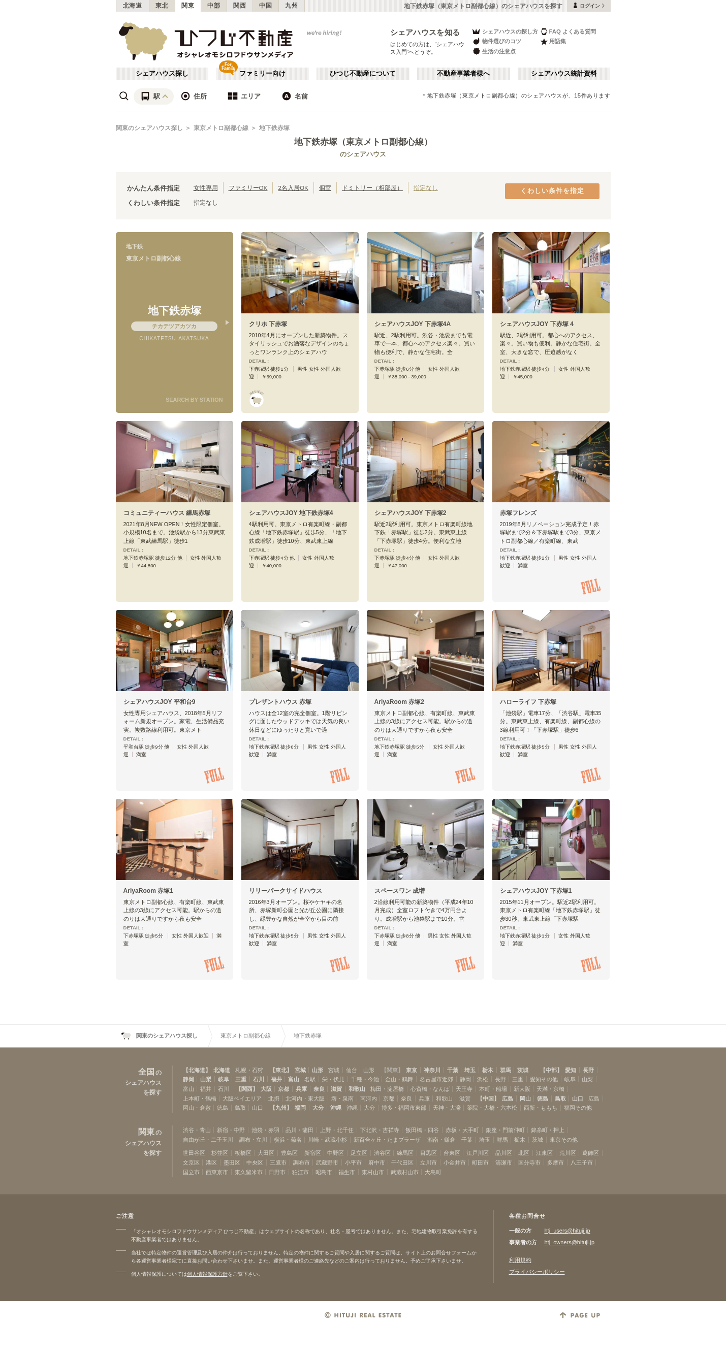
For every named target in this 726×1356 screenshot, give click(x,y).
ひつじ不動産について (363, 73)
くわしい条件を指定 (552, 191)
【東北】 (281, 1070)
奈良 (319, 1089)
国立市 (191, 1172)
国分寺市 (529, 1162)
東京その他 (564, 1140)
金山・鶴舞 (399, 1079)
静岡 (188, 1079)
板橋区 (243, 1153)
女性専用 (206, 187)
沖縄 (335, 1108)
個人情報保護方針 (207, 1274)
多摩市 (555, 1162)
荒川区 (567, 1153)
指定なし (426, 187)
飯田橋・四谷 (422, 1130)
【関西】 (247, 1089)
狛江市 (300, 1172)
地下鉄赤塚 (274, 128)
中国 (265, 5)
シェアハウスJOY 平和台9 (159, 701)
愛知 (570, 1070)
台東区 (452, 1153)
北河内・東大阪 (305, 1098)
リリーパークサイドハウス (285, 890)
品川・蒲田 (299, 1130)
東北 (161, 5)
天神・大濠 (447, 1108)
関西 (239, 5)
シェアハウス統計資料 (564, 73)
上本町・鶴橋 (199, 1098)
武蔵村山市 (405, 1172)
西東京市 (217, 1172)
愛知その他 (544, 1079)
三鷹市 (278, 1162)
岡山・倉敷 (197, 1108)
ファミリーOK (248, 187)
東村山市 (373, 1172)
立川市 (428, 1162)
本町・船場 (493, 1089)
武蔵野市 (327, 1162)
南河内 (368, 1098)
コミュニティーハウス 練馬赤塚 (166, 512)
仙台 (351, 1070)
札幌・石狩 (249, 1070)
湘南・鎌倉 (441, 1140)
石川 (258, 1079)
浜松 (482, 1079)
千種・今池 (365, 1079)
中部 (213, 5)
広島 (507, 1098)
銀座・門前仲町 (505, 1130)
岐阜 (223, 1079)
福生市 (346, 1172)
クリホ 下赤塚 (268, 324)
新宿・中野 (231, 1130)
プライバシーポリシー (537, 1272)
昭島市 (323, 1172)
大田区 (266, 1153)
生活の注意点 (493, 51)
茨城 (522, 1070)
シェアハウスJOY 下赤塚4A (412, 324)
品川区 (503, 1153)
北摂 (273, 1098)
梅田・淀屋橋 (387, 1089)
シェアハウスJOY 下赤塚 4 (537, 324)
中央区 (254, 1162)
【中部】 (551, 1070)
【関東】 (392, 1070)
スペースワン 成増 (399, 890)
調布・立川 (253, 1140)
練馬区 (405, 1153)
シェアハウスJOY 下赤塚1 (536, 890)
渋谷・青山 (197, 1130)
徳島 (542, 1098)
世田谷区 (194, 1153)
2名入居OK (293, 187)
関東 (187, 5)
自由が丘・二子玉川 (208, 1140)
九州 (291, 5)
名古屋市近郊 (436, 1079)
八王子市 (582, 1162)
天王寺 (464, 1089)
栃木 (487, 1070)
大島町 (433, 1172)
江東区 (544, 1153)
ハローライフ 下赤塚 (528, 701)
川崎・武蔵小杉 (327, 1140)
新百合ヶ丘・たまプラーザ (387, 1140)
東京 (411, 1070)
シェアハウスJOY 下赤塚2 (410, 512)
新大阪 (522, 1089)
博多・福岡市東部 (404, 1108)
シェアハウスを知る (425, 32)
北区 (523, 1153)
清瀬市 (503, 1162)
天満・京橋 (550, 1089)
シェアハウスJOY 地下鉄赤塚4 (291, 512)
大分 (318, 1108)
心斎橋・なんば (430, 1089)
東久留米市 (249, 1172)
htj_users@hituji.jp (567, 1231)
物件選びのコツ (496, 41)
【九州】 (281, 1108)
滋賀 (336, 1089)
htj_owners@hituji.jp (570, 1242)
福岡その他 (578, 1108)
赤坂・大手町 (462, 1130)
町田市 (480, 1162)
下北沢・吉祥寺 (379, 1130)
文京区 (191, 1162)
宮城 (300, 1070)
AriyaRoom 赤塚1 (148, 890)
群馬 (505, 1070)
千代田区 (402, 1162)
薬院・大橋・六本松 (492, 1108)
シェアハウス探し (162, 73)
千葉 (452, 1070)
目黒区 (428, 1153)
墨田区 (232, 1162)
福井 (276, 1079)
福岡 (300, 1108)
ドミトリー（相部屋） (372, 187)
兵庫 (301, 1089)
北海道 (132, 5)
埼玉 (470, 1070)
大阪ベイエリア (242, 1098)
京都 (283, 1089)
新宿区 (312, 1153)
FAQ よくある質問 (568, 31)
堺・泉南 (342, 1098)
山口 (577, 1098)
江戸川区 (477, 1153)
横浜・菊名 (288, 1140)
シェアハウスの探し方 (504, 31)
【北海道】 (197, 1070)
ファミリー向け (262, 73)
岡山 (525, 1098)
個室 (325, 187)
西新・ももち (540, 1108)
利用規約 (520, 1260)
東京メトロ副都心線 (221, 128)
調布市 (301, 1162)
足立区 (359, 1153)
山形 (317, 1070)
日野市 (277, 1172)
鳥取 (560, 1098)
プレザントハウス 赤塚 (280, 701)
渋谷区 (382, 1153)
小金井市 (455, 1162)
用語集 (553, 41)
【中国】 (488, 1098)
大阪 (266, 1089)
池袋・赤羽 (265, 1130)
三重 (240, 1079)
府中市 (376, 1162)
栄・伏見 (333, 1079)
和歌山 (357, 1089)
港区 (211, 1162)
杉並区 (219, 1153)
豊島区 (289, 1153)
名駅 (309, 1079)
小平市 (353, 1162)
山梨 (205, 1079)
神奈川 (432, 1070)
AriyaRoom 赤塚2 (399, 701)
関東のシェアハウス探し (149, 128)
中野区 (335, 1153)
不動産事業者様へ (463, 73)
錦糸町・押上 (547, 1130)
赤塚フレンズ (518, 512)
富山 (293, 1079)
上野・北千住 (337, 1130)
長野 (588, 1070)
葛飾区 (590, 1153)
